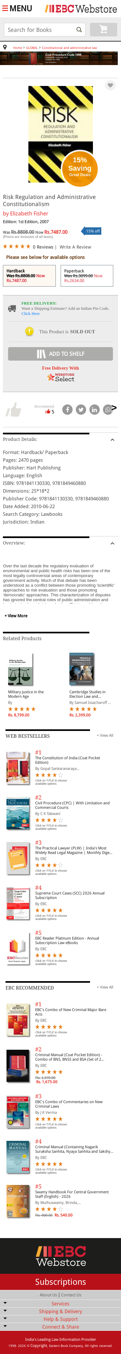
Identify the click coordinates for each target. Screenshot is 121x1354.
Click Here (30, 313)
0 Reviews (43, 247)
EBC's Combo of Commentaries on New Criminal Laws (69, 1104)
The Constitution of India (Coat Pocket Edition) (67, 760)
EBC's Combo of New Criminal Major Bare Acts (70, 1012)
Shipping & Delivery (60, 1311)
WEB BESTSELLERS (27, 736)
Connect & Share (60, 1327)
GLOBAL (32, 48)
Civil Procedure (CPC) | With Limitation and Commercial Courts (72, 805)
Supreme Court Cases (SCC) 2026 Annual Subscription (70, 895)
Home (17, 48)
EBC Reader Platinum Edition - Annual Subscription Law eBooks (67, 940)
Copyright (38, 1345)
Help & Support (61, 1319)
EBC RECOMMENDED (29, 988)
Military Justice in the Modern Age (26, 694)
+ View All (105, 735)
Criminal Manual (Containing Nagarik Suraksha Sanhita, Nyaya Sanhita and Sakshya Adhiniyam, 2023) (73, 1149)
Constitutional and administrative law (69, 48)
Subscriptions (60, 1282)
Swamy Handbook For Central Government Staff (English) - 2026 (72, 1194)
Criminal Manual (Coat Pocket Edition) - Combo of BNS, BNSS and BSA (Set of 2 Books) (68, 1057)
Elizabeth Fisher (29, 213)
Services (60, 1304)
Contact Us (71, 1294)
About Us (48, 1294)
